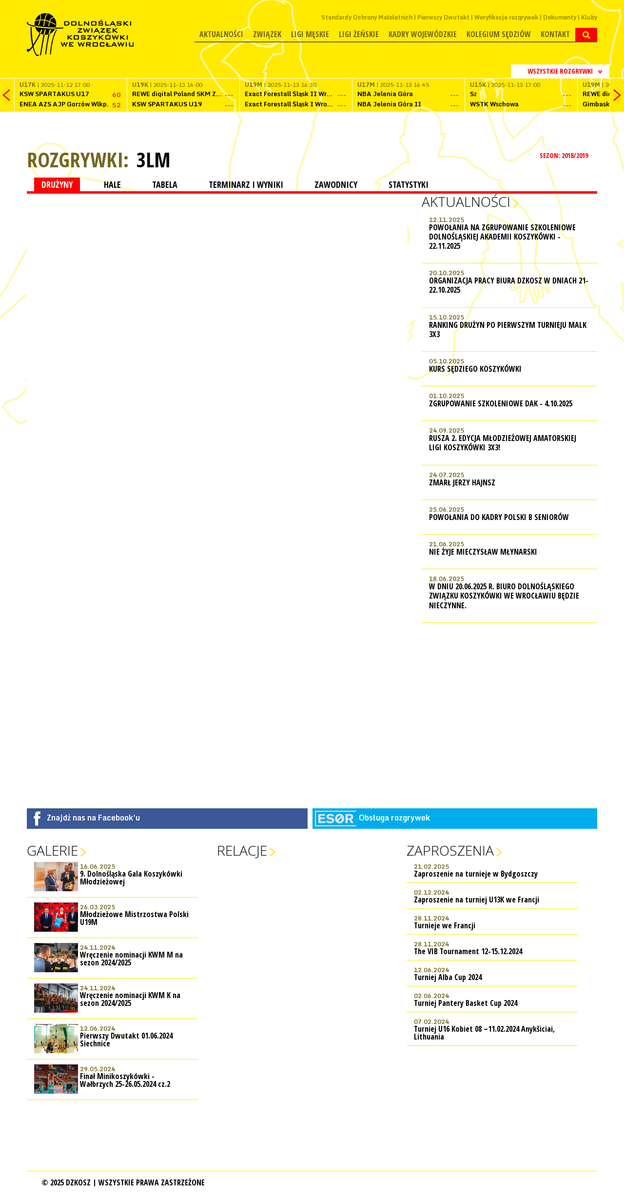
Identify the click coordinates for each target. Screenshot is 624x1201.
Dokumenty (559, 17)
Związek (267, 34)
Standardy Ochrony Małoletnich (366, 17)
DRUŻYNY (57, 184)
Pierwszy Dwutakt (443, 17)
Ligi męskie (310, 34)
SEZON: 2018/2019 (565, 155)
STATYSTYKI (409, 184)
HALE (112, 184)
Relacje (242, 850)
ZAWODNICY (335, 184)
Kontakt (555, 34)
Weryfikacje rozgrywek (506, 17)
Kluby (589, 17)
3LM (153, 159)
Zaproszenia (450, 850)
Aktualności (221, 34)
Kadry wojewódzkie (423, 34)
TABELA (164, 184)
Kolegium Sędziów (499, 34)
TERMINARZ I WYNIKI (246, 184)
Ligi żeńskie (359, 34)
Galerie (52, 850)
